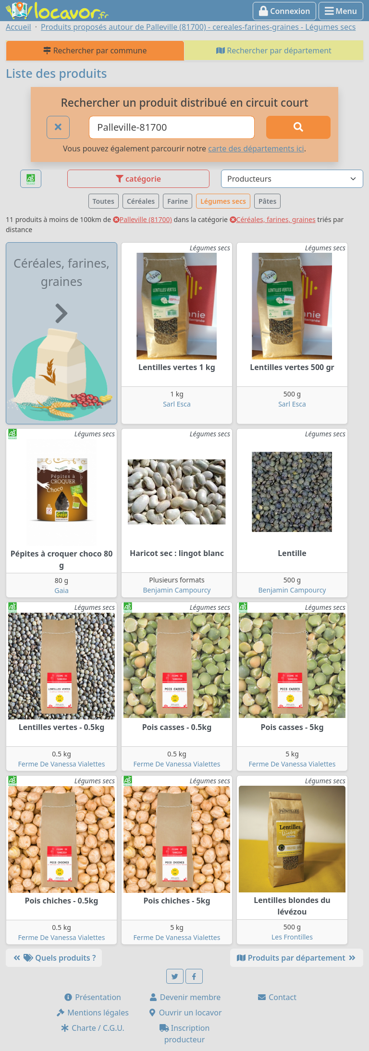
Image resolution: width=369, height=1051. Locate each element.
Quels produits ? (54, 957)
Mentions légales (92, 1012)
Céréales (141, 201)
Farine (177, 201)
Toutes (103, 201)
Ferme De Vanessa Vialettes (61, 763)
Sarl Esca (177, 403)
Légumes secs (223, 201)
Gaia (61, 590)
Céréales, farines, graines (273, 219)
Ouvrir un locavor (185, 1012)
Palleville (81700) (142, 219)
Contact (276, 997)
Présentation (92, 997)
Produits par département (296, 957)
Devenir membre (184, 997)
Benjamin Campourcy (177, 589)
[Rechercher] (298, 127)
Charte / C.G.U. (92, 1028)
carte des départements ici (256, 148)
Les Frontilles (292, 936)
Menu (341, 11)
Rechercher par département (274, 50)
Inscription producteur (185, 1034)
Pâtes (267, 201)
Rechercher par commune (95, 50)
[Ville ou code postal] (172, 127)
